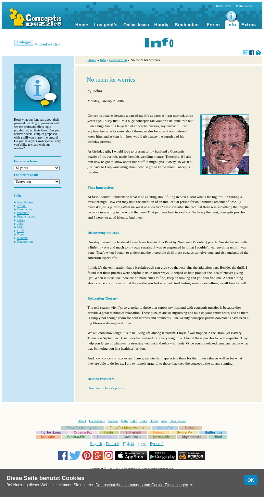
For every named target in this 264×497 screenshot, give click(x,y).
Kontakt (22, 238)
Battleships (213, 432)
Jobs (20, 223)
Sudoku (190, 428)
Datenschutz (25, 241)
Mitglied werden (47, 44)
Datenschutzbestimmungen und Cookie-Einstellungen (141, 485)
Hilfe (20, 231)
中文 (142, 444)
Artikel (21, 206)
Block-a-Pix (76, 437)
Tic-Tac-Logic (51, 432)
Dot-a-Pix (104, 437)
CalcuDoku (132, 437)
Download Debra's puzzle (106, 388)
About (21, 234)
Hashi (108, 432)
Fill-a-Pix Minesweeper (127, 428)
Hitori (218, 437)
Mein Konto (243, 6)
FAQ (20, 227)
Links (21, 220)
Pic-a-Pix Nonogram (82, 428)
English (96, 443)
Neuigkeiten (25, 202)
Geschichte (24, 209)
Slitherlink (133, 432)
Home (92, 60)
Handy (154, 421)
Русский (157, 443)
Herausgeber (178, 421)
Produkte (23, 213)
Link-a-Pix (164, 428)
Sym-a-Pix (184, 432)
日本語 (128, 444)
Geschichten (118, 60)
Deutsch (112, 443)
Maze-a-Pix (161, 437)
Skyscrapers (191, 437)
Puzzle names (26, 216)
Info (103, 60)
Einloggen (24, 42)
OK (250, 480)
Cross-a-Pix (83, 432)
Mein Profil (223, 6)
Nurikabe (48, 437)
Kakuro (158, 432)
